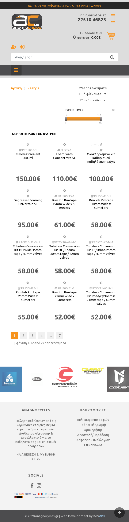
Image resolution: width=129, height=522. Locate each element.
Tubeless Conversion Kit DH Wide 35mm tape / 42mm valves (28, 250)
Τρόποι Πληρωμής (93, 425)
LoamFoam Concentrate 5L (64, 156)
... (50, 336)
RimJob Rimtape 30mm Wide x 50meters (101, 203)
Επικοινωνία (93, 445)
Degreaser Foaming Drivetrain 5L (28, 202)
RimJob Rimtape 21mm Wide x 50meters (64, 296)
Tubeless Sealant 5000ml (28, 156)
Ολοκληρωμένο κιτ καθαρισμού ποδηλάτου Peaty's (101, 157)
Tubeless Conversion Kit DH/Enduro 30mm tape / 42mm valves (64, 251)
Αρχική (16, 88)
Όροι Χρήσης (93, 430)
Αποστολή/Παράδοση (93, 435)
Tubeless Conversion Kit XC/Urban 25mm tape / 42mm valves (101, 250)
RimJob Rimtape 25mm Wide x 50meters (28, 296)
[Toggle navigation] (16, 70)
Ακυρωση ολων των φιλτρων (34, 134)
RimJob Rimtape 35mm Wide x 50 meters (64, 203)
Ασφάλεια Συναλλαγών (93, 440)
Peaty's (33, 88)
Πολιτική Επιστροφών (93, 419)
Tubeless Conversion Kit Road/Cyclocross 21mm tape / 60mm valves (101, 297)
